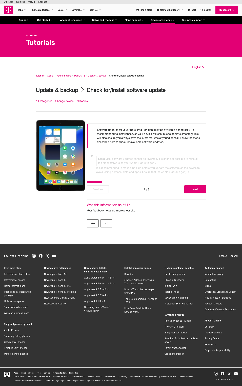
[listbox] (146, 149)
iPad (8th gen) (63, 75)
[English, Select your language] (198, 67)
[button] (45, 20)
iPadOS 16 (79, 75)
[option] (146, 136)
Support (23, 20)
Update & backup (97, 75)
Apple (50, 75)
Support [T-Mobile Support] (31, 35)
